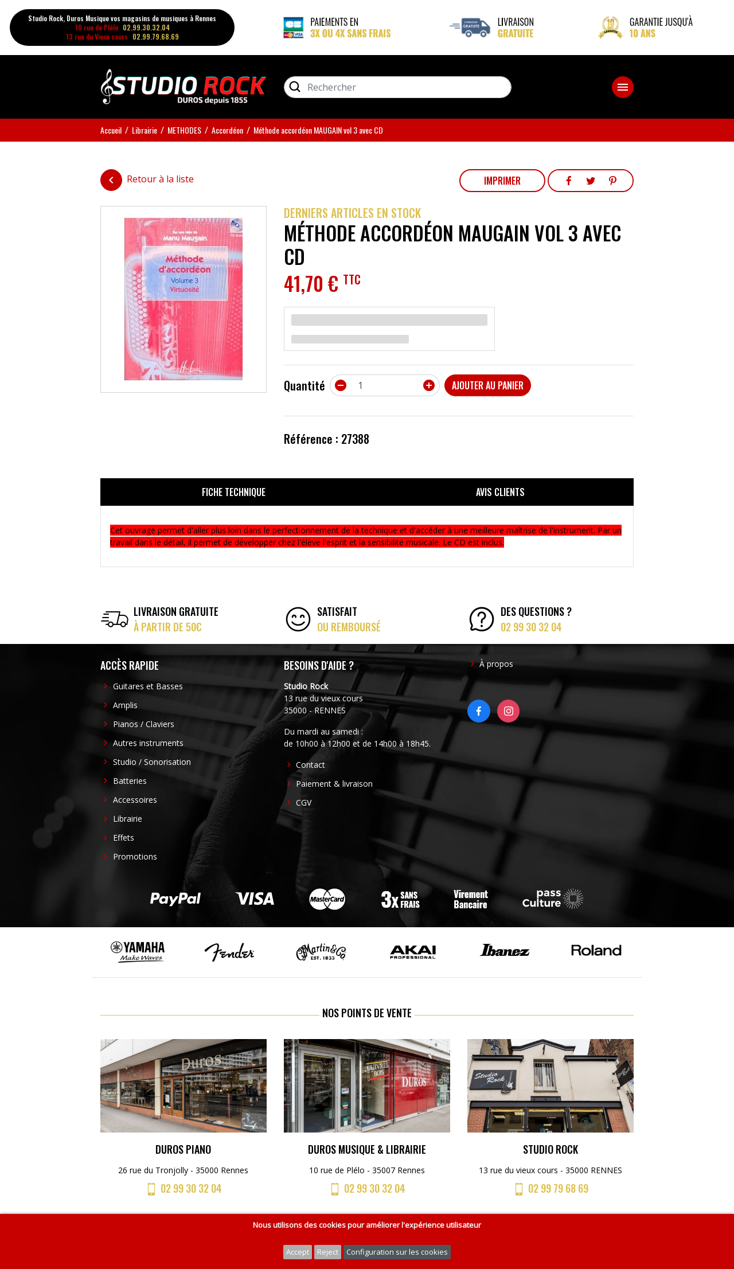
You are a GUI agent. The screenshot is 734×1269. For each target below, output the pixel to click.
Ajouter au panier (488, 385)
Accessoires (135, 799)
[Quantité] (384, 385)
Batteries (130, 780)
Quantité (304, 385)
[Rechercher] (398, 87)
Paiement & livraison (334, 783)
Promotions (135, 856)
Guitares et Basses (148, 686)
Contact (310, 764)
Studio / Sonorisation (152, 761)
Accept (297, 1252)
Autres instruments (148, 742)
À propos (496, 663)
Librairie (127, 818)
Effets (123, 837)
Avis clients (500, 492)
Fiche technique (234, 492)
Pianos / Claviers (143, 724)
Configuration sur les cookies (397, 1252)
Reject (327, 1252)
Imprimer (502, 181)
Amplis (125, 705)
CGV (303, 802)
